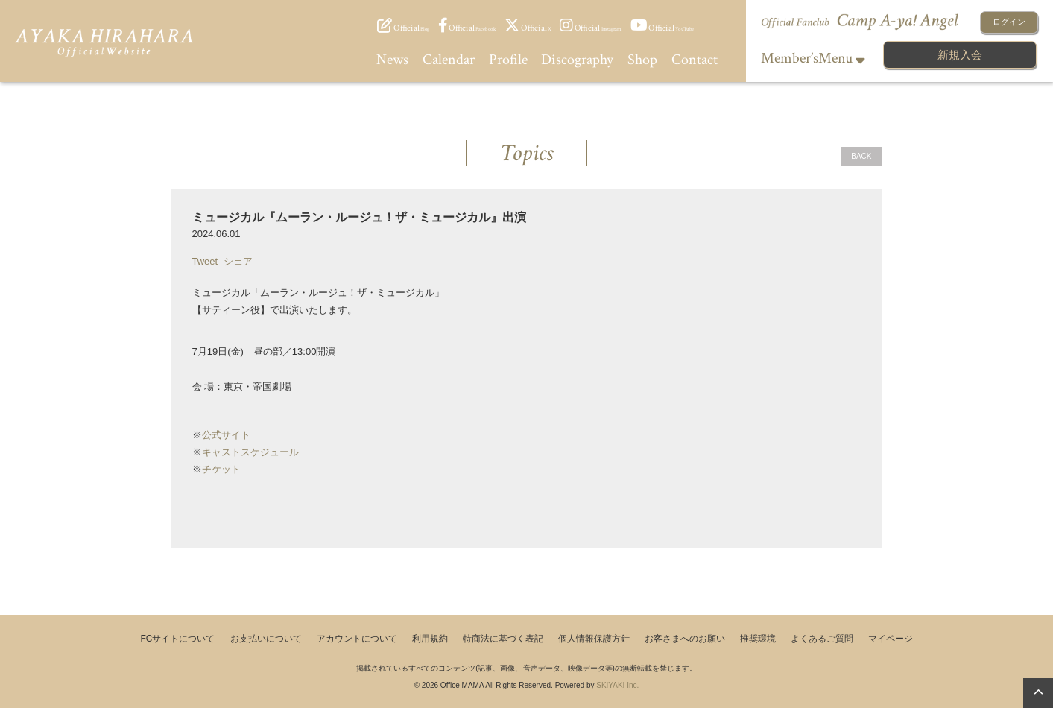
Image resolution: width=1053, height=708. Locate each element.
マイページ (890, 638)
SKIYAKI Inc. (617, 685)
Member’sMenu (813, 58)
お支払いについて (266, 638)
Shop (642, 59)
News (392, 59)
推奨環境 (758, 638)
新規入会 (959, 54)
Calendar (449, 59)
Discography (577, 59)
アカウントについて (357, 638)
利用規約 (430, 638)
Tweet (205, 261)
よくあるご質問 (822, 638)
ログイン (1009, 21)
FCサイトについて (178, 638)
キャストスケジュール (250, 452)
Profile (508, 59)
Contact (694, 59)
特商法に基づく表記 (503, 638)
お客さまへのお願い (685, 638)
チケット (221, 469)
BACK (861, 156)
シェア (238, 261)
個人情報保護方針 (594, 638)
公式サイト (226, 434)
